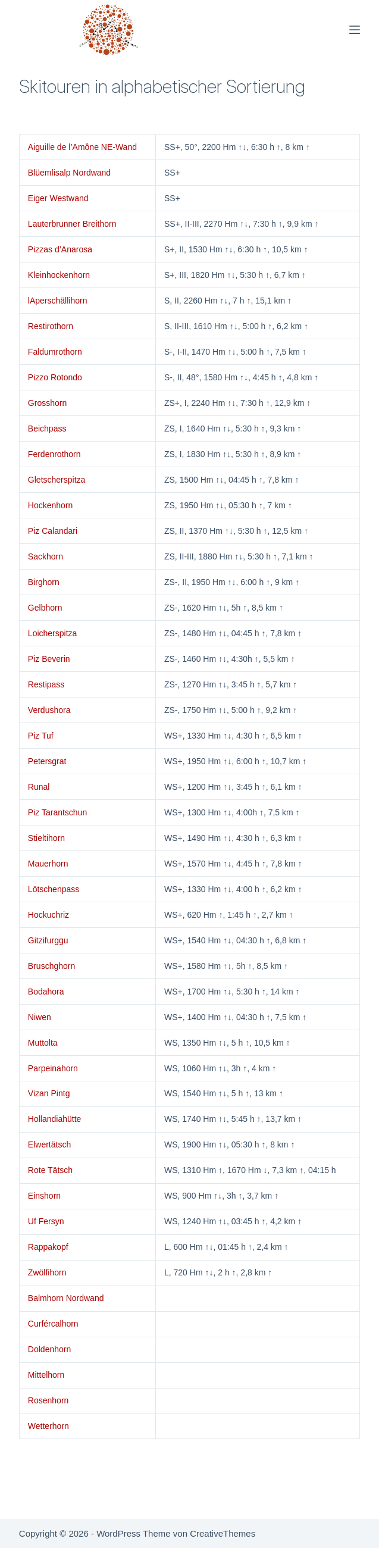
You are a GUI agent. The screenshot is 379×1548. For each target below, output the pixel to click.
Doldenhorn (49, 1349)
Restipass (46, 684)
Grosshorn (47, 403)
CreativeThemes (222, 1533)
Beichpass (47, 428)
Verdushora (49, 710)
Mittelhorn (46, 1375)
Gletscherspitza (56, 479)
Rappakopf (48, 1247)
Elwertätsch (49, 1144)
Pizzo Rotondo (55, 377)
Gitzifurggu (48, 940)
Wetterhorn (48, 1426)
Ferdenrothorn (54, 454)
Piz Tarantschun (57, 812)
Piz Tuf (41, 735)
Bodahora (46, 991)
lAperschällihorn (57, 300)
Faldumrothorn (55, 351)
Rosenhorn (48, 1400)
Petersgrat (47, 761)
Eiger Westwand (58, 198)
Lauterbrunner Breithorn (72, 224)
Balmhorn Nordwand (66, 1298)
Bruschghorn (51, 966)
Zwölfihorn (47, 1272)
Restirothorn (50, 326)
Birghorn (43, 582)
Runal (39, 787)
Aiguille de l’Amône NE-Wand (82, 147)
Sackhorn (45, 556)
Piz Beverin (49, 659)
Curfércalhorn (53, 1323)
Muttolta (43, 1042)
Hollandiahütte (55, 1119)
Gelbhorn (45, 607)
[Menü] (354, 29)
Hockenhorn (50, 505)
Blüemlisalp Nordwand (69, 172)
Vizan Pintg (49, 1093)
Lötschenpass (53, 889)
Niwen (39, 1017)
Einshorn (44, 1195)
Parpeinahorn (53, 1068)
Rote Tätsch (50, 1170)
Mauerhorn (48, 863)
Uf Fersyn (46, 1221)
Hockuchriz (48, 915)
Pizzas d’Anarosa (60, 249)
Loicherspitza (52, 633)
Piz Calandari (52, 531)
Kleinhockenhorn (59, 275)
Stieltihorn (46, 838)
